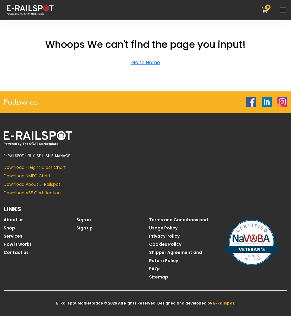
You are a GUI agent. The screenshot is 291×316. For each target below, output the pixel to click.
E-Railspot (223, 303)
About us (14, 220)
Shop (9, 228)
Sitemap (158, 277)
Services (13, 236)
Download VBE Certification (32, 193)
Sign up (84, 228)
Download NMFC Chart (27, 176)
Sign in (83, 220)
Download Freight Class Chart (35, 167)
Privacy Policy (164, 236)
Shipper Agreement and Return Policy (175, 256)
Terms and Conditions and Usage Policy (178, 224)
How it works (18, 244)
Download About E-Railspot (32, 184)
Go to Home (145, 62)
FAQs (155, 269)
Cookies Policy (165, 244)
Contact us (16, 252)
